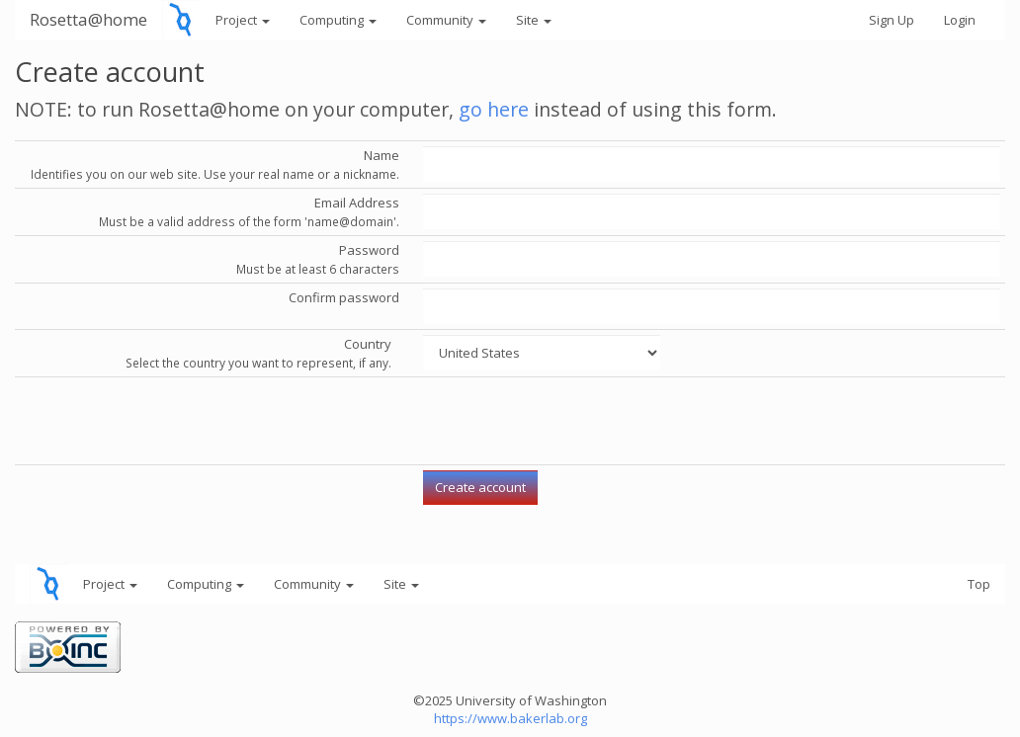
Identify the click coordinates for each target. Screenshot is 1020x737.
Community (446, 20)
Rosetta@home (88, 19)
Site (534, 20)
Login (960, 20)
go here (494, 109)
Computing (338, 20)
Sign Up (891, 20)
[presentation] (573, 420)
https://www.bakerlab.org (510, 718)
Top (979, 584)
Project (242, 20)
